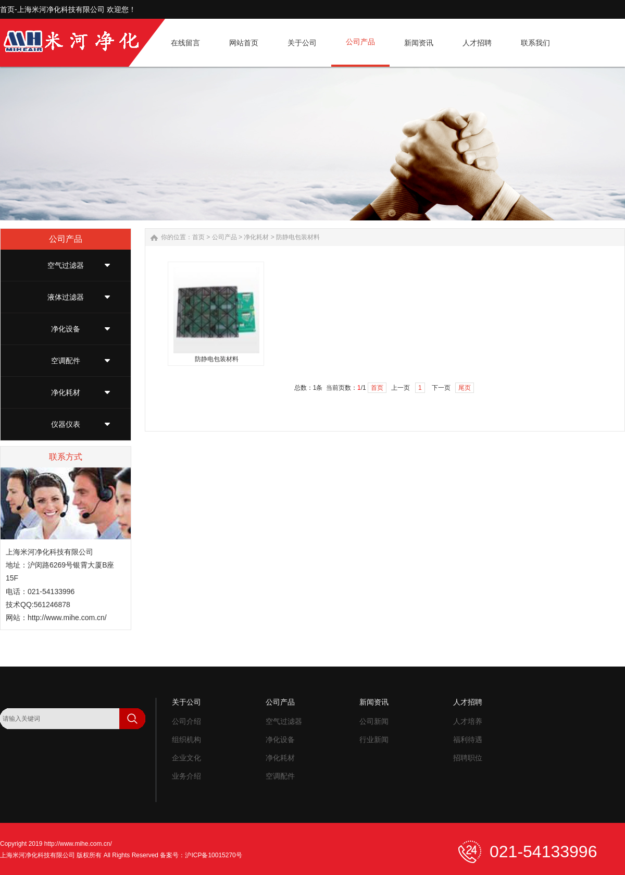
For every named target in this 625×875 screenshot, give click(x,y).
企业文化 (186, 758)
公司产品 (224, 237)
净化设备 (65, 329)
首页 (198, 237)
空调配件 (65, 360)
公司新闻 (374, 721)
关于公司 (186, 702)
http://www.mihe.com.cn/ (67, 617)
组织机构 (186, 739)
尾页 (464, 387)
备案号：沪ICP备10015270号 (201, 855)
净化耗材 (65, 392)
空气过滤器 (65, 265)
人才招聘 (467, 702)
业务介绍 (186, 776)
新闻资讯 (374, 702)
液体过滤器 (65, 297)
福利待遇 (467, 739)
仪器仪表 (65, 424)
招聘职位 (467, 758)
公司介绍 (186, 721)
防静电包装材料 (298, 237)
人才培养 (467, 721)
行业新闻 (374, 739)
